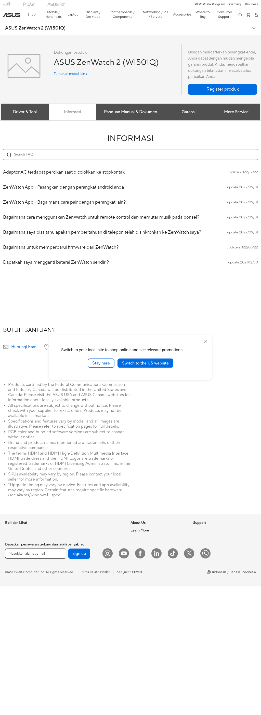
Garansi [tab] (189, 103)
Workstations (77, 521)
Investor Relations (144, 537)
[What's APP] (205, 682)
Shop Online (202, 583)
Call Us (135, 628)
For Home (12, 545)
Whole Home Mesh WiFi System (91, 598)
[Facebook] (140, 682)
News (134, 529)
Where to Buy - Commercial (214, 602)
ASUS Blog (201, 567)
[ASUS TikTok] (173, 682)
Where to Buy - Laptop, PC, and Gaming (217, 592)
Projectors (13, 606)
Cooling (73, 560)
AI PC (197, 617)
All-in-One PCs (16, 614)
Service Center (141, 636)
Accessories (14, 583)
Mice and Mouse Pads (83, 637)
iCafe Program (204, 552)
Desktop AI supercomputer (87, 606)
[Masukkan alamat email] (35, 682)
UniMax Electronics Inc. (148, 567)
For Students (14, 568)
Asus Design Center (208, 544)
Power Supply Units (81, 567)
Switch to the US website (145, 363)
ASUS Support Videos (147, 651)
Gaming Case (77, 552)
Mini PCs (11, 644)
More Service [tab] (236, 103)
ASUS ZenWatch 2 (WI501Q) (35, 19)
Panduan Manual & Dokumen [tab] (130, 103)
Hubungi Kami (24, 338)
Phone (10, 529)
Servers (72, 613)
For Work (12, 552)
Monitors (12, 598)
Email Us (136, 621)
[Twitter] (189, 682)
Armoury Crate (204, 625)
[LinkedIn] (156, 682)
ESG (196, 521)
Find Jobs (137, 575)
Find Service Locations (147, 606)
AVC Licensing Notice (209, 560)
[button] (7, 6)
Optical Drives (77, 575)
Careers (136, 582)
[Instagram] (107, 682)
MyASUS (137, 659)
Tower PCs (13, 621)
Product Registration (146, 613)
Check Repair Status (146, 598)
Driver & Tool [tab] (24, 103)
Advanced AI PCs (206, 610)
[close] (205, 342)
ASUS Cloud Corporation (149, 559)
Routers (73, 590)
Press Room (139, 544)
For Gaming (14, 575)
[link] (131, 6)
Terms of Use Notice (95, 700)
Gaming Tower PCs (19, 629)
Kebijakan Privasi (129, 700)
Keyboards (75, 629)
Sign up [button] (79, 682)
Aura (196, 632)
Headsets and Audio (82, 644)
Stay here (101, 363)
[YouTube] (124, 682)
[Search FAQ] (130, 145)
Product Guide (204, 575)
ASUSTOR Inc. (141, 552)
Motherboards (78, 537)
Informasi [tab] (72, 103)
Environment (202, 529)
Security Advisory (143, 644)
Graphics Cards (78, 544)
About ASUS (140, 521)
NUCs (9, 637)
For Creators (14, 560)
